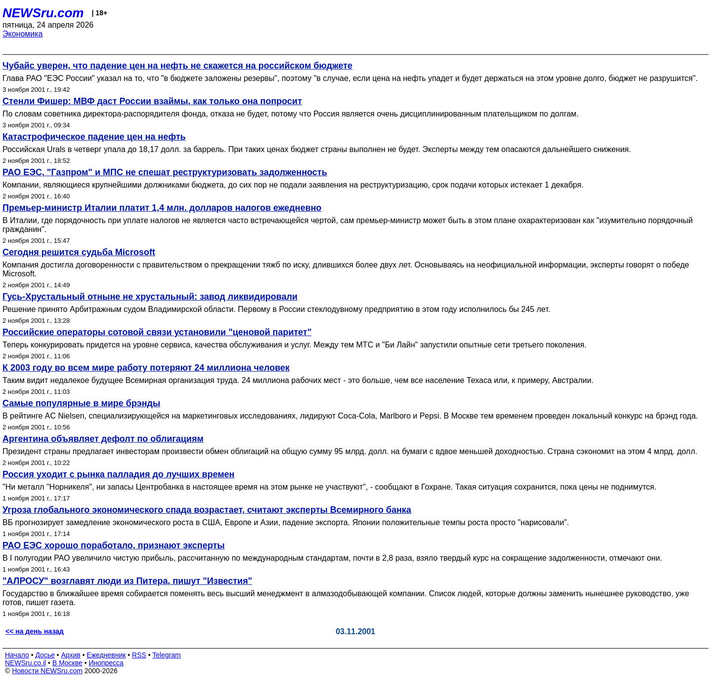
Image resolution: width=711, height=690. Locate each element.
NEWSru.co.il (25, 663)
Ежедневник (106, 655)
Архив (70, 655)
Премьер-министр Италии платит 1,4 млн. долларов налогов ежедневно (161, 208)
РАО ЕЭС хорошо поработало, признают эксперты (113, 545)
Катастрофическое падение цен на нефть (94, 137)
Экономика (22, 34)
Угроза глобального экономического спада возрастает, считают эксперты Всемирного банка (206, 510)
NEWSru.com (43, 12)
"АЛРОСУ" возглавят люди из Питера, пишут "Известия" (127, 581)
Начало (17, 655)
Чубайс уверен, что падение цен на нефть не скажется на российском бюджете (177, 66)
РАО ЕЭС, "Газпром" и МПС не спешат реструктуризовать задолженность (164, 172)
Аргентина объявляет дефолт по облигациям (102, 439)
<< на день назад (34, 631)
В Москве (67, 663)
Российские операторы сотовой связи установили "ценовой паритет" (157, 332)
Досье (45, 655)
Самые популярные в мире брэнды (81, 403)
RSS (139, 655)
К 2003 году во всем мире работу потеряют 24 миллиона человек (146, 368)
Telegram (167, 655)
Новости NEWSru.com (47, 671)
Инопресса (106, 663)
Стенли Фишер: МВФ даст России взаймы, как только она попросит (152, 101)
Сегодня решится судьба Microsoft (78, 252)
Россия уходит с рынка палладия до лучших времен (118, 474)
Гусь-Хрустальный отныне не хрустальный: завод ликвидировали (150, 297)
